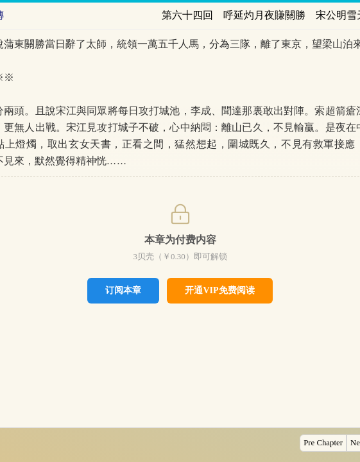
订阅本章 (123, 290)
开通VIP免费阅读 (219, 290)
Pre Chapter (323, 442)
